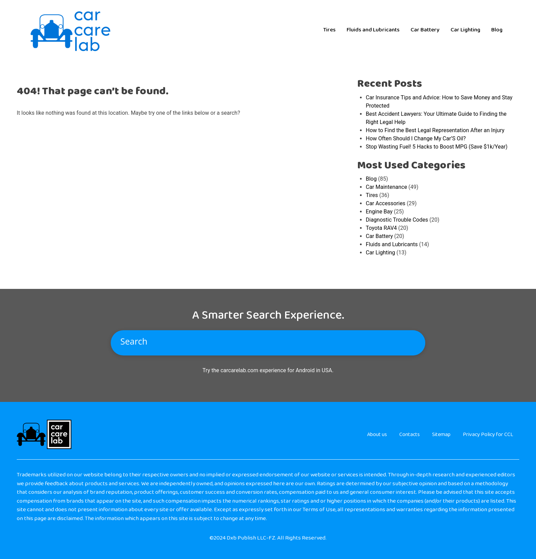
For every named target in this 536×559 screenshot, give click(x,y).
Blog (496, 29)
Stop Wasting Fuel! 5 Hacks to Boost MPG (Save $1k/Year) (437, 146)
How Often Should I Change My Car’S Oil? (416, 138)
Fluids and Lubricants (373, 29)
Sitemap (441, 434)
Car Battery (425, 29)
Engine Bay (379, 211)
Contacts (409, 434)
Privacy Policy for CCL (488, 434)
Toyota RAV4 (381, 228)
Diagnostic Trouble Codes (397, 219)
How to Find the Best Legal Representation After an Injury (435, 130)
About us (377, 434)
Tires (329, 29)
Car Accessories (385, 203)
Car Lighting (465, 29)
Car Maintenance (386, 187)
